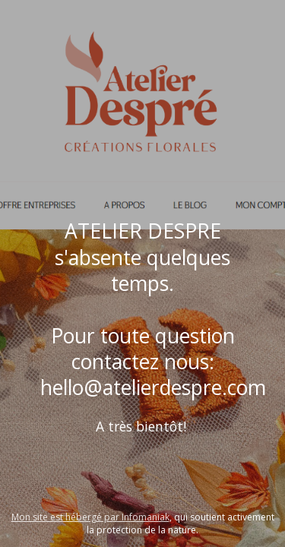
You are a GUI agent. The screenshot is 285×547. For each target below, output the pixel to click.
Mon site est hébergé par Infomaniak (90, 517)
